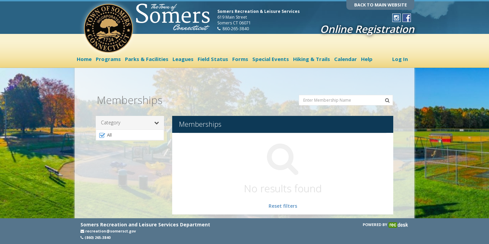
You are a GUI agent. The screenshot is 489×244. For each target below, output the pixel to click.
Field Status (213, 59)
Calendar (345, 59)
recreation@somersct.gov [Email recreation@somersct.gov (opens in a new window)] (108, 230)
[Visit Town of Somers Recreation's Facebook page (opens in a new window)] (406, 18)
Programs (108, 59)
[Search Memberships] (387, 94)
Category (130, 116)
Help (367, 59)
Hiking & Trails (311, 59)
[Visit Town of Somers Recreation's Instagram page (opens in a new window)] (396, 18)
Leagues (183, 59)
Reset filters (283, 200)
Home (84, 59)
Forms (240, 59)
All (105, 129)
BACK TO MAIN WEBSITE (380, 5)
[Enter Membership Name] (346, 93)
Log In (400, 59)
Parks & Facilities (146, 59)
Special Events (270, 59)
